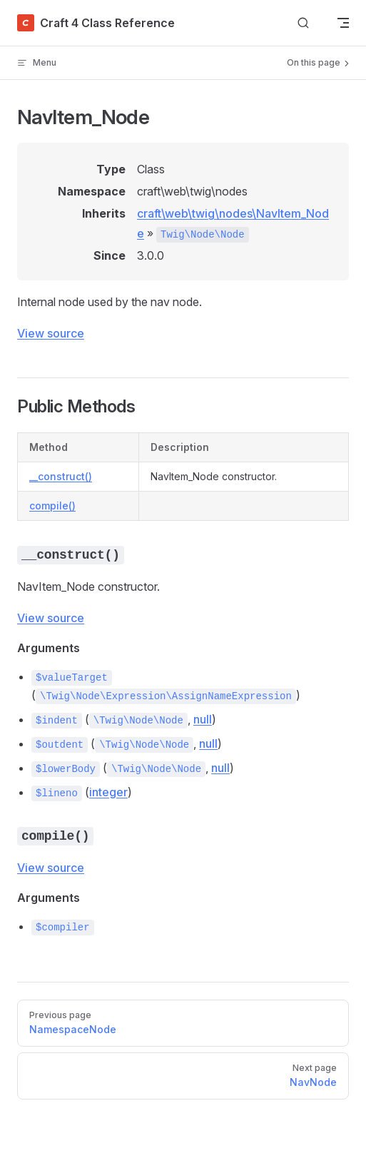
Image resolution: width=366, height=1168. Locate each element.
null (202, 719)
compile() (52, 505)
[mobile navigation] (343, 23)
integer (108, 792)
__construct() (60, 476)
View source (50, 333)
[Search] (303, 23)
